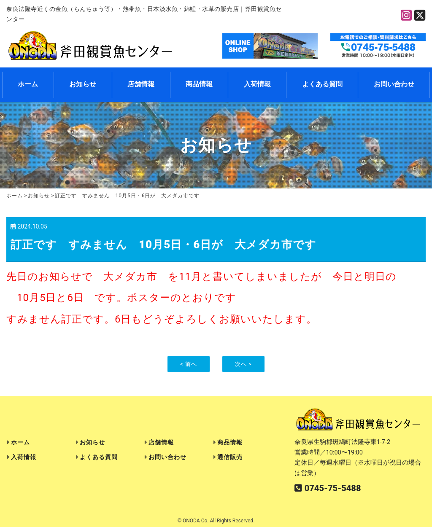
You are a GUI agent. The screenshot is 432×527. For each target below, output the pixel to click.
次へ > (243, 364)
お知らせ (82, 84)
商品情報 (199, 84)
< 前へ (188, 364)
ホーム (28, 84)
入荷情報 (257, 84)
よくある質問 (322, 84)
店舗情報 (140, 84)
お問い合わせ (394, 84)
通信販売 (230, 457)
